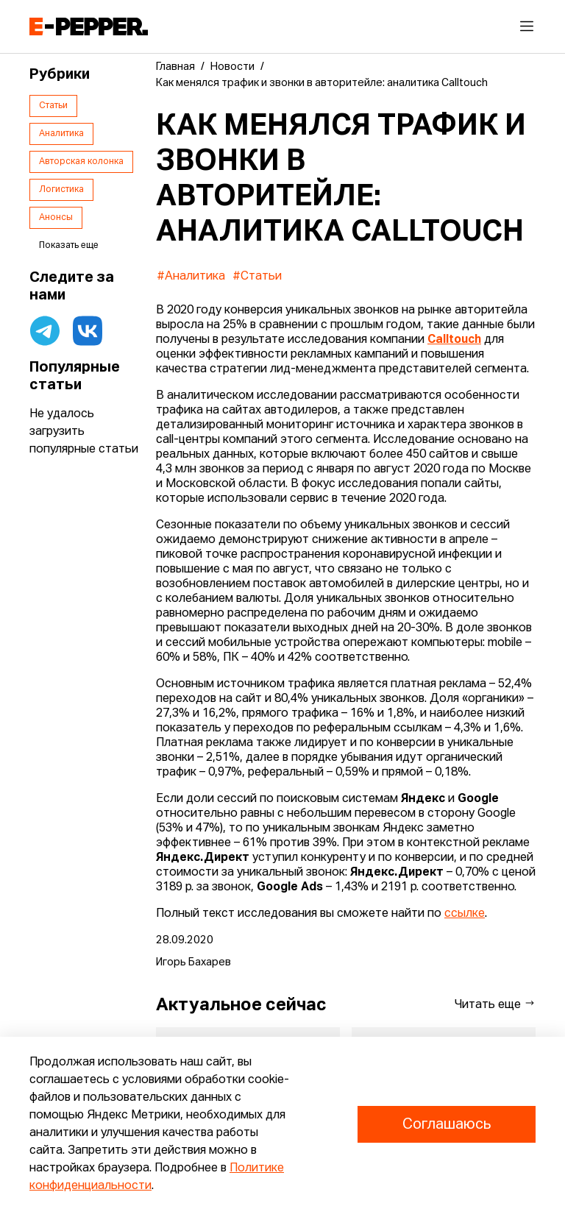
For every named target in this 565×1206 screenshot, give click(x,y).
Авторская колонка (81, 161)
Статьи (53, 106)
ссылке (464, 914)
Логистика (61, 189)
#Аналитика (191, 277)
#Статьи (257, 277)
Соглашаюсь (446, 1124)
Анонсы (56, 217)
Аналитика (61, 134)
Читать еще (495, 1004)
